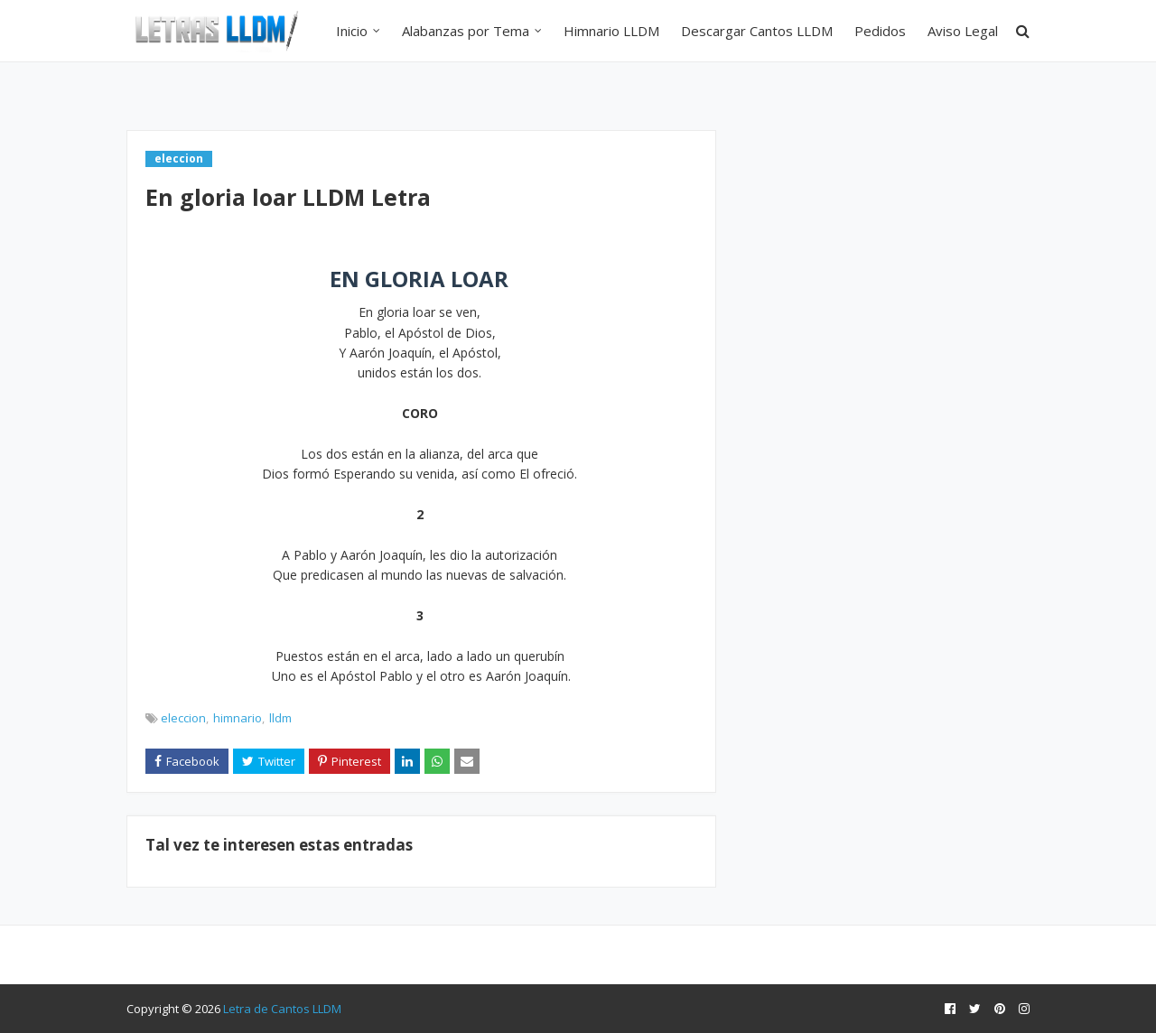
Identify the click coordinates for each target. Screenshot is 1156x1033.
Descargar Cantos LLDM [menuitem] (757, 31)
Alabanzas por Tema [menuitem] (465, 31)
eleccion (183, 718)
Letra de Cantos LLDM (282, 1008)
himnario (237, 718)
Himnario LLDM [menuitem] (611, 31)
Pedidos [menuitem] (880, 31)
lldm (280, 718)
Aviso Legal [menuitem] (963, 31)
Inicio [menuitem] (352, 31)
